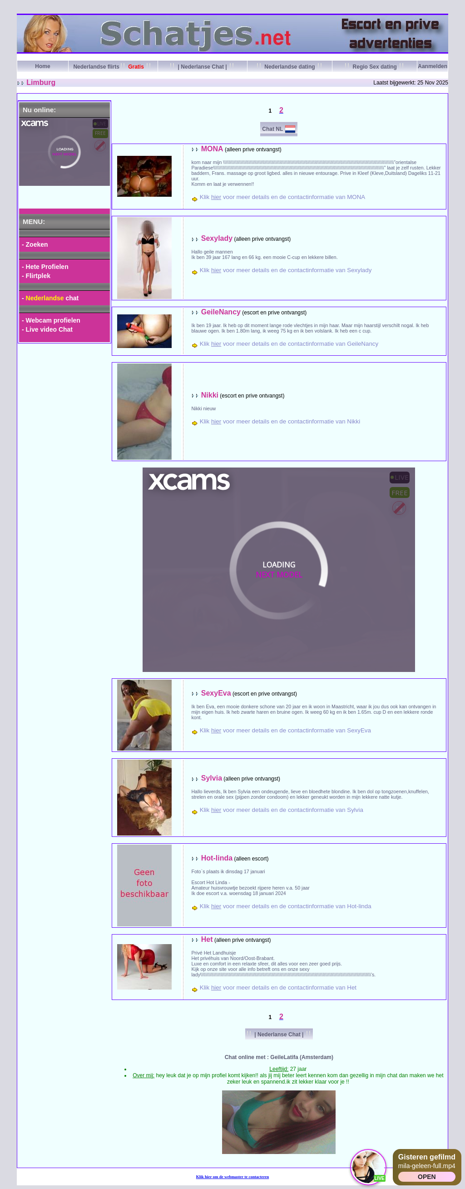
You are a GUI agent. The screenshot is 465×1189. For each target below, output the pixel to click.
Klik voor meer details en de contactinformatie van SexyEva (285, 730)
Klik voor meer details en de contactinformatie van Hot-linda (285, 906)
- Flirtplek (36, 275)
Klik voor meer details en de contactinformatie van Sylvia (281, 809)
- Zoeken (35, 244)
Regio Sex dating (375, 67)
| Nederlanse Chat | (202, 67)
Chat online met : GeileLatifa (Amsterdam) (279, 1057)
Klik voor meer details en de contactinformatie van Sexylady (286, 270)
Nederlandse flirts (113, 67)
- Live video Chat (47, 329)
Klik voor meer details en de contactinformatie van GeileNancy (289, 343)
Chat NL (272, 129)
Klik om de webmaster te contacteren (232, 1176)
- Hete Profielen (45, 266)
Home (42, 66)
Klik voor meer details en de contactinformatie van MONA (282, 197)
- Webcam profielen (51, 320)
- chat (50, 298)
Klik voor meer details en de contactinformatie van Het (278, 987)
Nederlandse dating (290, 67)
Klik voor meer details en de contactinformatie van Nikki (280, 421)
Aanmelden (432, 66)
